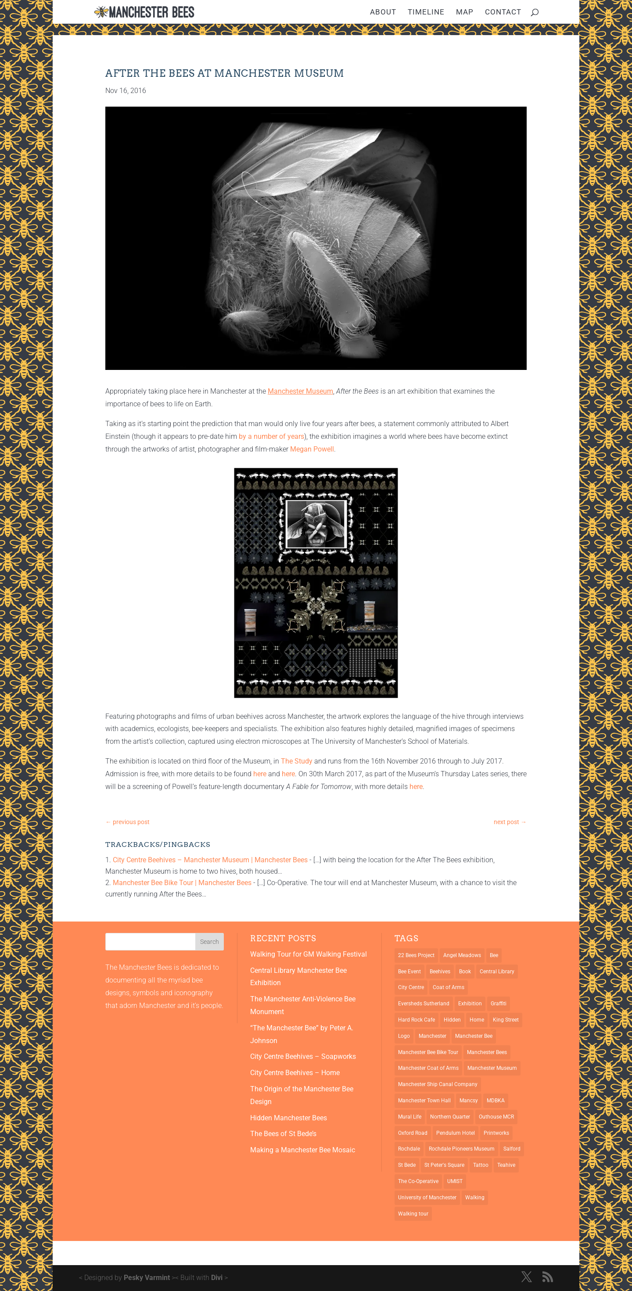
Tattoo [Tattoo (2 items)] (480, 1165)
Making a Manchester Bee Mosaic (302, 1150)
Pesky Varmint (147, 1277)
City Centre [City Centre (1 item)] (411, 987)
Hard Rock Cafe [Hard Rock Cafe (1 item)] (416, 1020)
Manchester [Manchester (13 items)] (432, 1036)
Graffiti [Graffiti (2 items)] (498, 1004)
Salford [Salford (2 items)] (512, 1149)
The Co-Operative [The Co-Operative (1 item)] (418, 1181)
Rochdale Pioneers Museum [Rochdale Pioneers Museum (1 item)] (462, 1149)
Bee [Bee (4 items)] (494, 955)
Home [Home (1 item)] (477, 1020)
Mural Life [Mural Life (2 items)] (409, 1117)
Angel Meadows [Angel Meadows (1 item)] (462, 955)
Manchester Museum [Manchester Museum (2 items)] (492, 1068)
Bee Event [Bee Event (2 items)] (409, 971)
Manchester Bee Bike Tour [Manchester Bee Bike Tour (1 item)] (428, 1052)
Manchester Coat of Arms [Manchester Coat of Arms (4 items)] (428, 1068)
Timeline (426, 12)
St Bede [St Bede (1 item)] (407, 1165)
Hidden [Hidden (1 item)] (452, 1020)
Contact (503, 12)
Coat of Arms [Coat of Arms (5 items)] (448, 987)
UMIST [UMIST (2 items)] (455, 1181)
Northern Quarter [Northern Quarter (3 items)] (450, 1117)
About (383, 12)
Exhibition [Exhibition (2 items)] (470, 1004)
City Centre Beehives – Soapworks (303, 1056)
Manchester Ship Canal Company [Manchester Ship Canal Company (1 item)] (438, 1084)
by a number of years (271, 436)
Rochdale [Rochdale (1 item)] (409, 1149)
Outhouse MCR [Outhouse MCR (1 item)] (496, 1117)
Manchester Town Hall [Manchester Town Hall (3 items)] (424, 1100)
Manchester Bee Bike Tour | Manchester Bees (182, 883)
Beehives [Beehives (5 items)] (440, 971)
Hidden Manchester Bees (288, 1118)
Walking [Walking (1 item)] (475, 1197)
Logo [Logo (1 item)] (404, 1036)
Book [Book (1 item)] (465, 971)
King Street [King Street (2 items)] (506, 1020)
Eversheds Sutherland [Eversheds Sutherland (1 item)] (423, 1004)
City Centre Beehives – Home (295, 1073)
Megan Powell (312, 449)
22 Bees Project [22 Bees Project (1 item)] (416, 955)
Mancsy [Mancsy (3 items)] (469, 1100)
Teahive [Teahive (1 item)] (506, 1165)
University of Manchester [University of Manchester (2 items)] (427, 1197)
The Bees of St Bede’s (283, 1134)
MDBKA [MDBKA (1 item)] (496, 1100)
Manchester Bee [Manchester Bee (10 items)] (473, 1036)
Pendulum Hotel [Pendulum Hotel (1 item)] (455, 1133)
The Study (296, 761)
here (259, 774)
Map (465, 12)
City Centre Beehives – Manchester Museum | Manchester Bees (210, 860)
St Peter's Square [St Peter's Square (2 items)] (444, 1165)
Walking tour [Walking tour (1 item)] (413, 1214)
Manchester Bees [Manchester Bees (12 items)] (487, 1052)
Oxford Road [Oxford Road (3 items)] (412, 1133)
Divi (217, 1277)
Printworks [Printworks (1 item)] (496, 1133)
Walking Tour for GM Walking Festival (308, 954)
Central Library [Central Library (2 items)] (497, 971)
